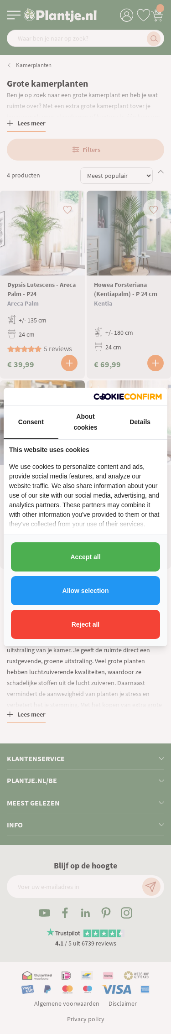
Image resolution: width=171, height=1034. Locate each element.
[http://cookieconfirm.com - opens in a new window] (127, 396)
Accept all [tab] (85, 557)
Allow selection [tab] (85, 590)
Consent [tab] (31, 422)
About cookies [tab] (85, 422)
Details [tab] (140, 422)
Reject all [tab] (85, 624)
